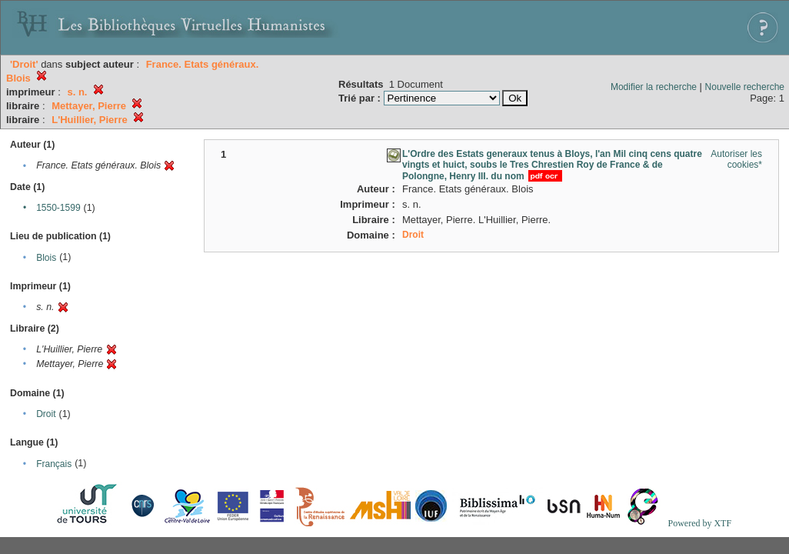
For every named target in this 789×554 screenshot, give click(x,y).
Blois (46, 257)
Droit (45, 414)
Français (54, 464)
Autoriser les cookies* (736, 159)
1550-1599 (58, 207)
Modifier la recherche (654, 87)
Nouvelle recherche (744, 87)
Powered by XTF (699, 523)
